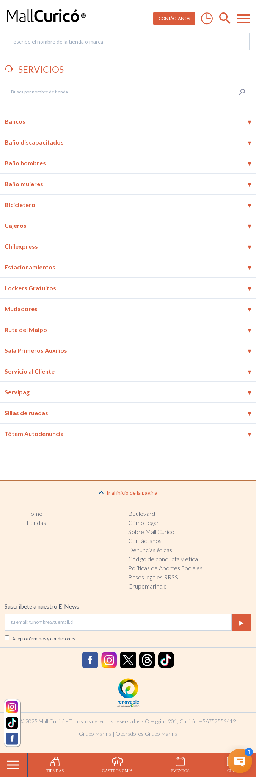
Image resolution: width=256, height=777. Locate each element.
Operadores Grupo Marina (146, 733)
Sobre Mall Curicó (151, 531)
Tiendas (36, 522)
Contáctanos (145, 540)
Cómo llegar (143, 522)
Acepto (43, 639)
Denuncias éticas (150, 549)
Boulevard (141, 513)
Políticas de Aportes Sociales (165, 567)
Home (34, 513)
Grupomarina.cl (148, 586)
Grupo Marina (95, 733)
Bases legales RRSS (153, 577)
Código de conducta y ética (163, 558)
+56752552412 (217, 721)
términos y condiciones (51, 639)
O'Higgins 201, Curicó (170, 721)
